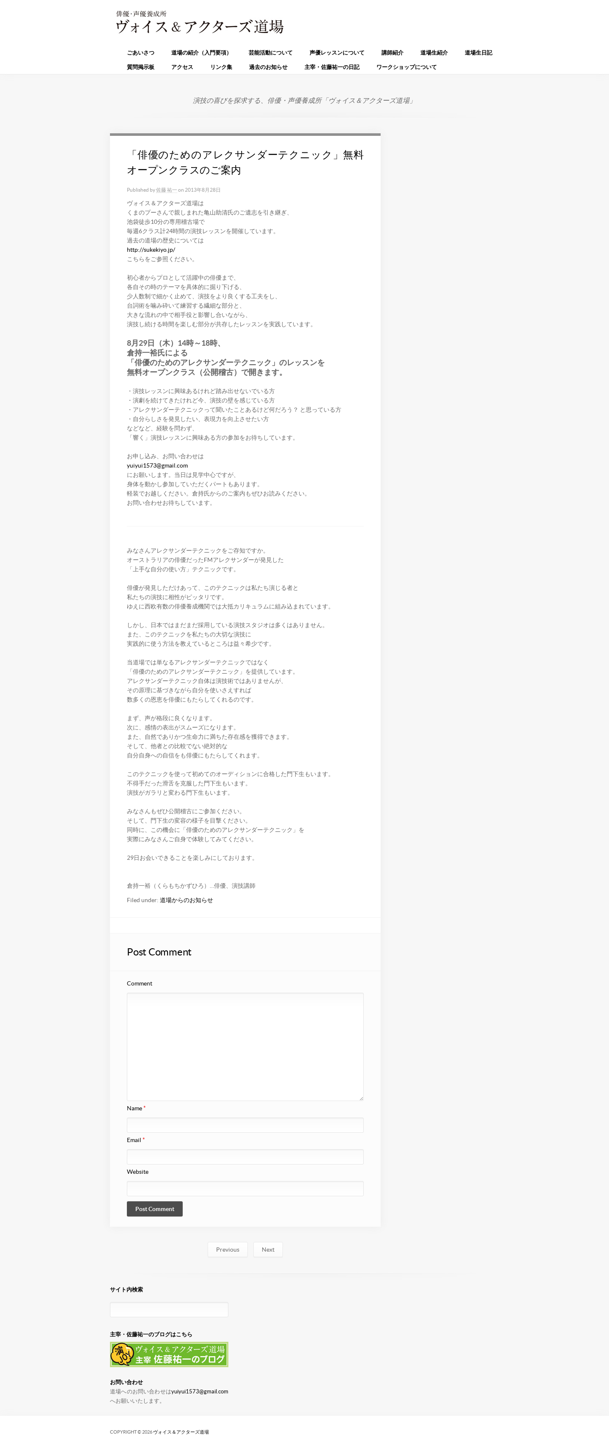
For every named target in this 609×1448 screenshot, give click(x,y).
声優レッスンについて (337, 53)
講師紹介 (392, 53)
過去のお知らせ (268, 67)
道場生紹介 (434, 53)
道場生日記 (478, 53)
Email (136, 1140)
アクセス (182, 67)
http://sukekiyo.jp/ (151, 249)
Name (136, 1108)
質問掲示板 (140, 67)
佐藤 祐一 (166, 190)
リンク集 (221, 67)
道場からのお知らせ (186, 900)
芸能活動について (271, 53)
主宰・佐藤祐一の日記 (331, 67)
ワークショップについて (406, 67)
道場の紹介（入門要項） (201, 53)
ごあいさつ (140, 53)
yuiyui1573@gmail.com (157, 465)
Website (137, 1171)
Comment (139, 983)
